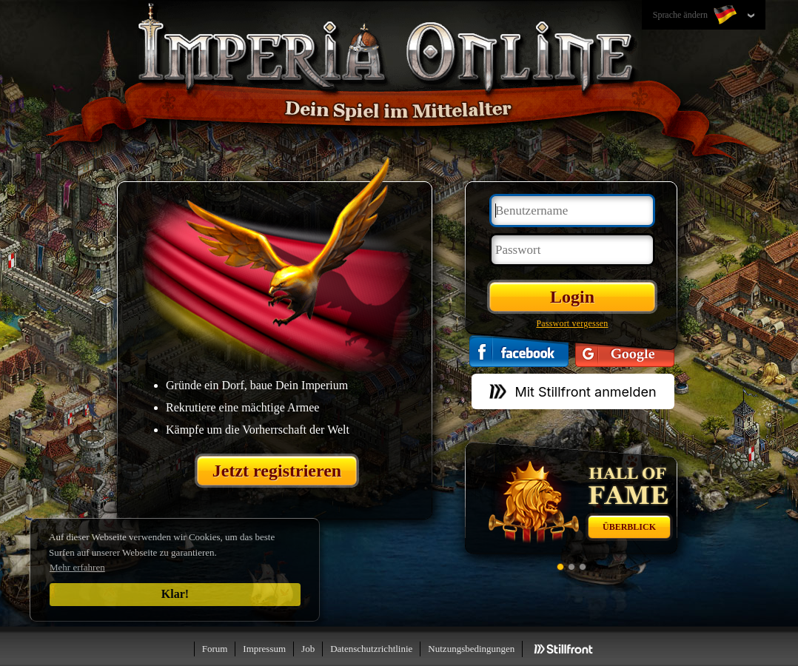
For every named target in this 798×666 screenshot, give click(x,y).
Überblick (629, 527)
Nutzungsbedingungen (471, 648)
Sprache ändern (696, 15)
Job (308, 648)
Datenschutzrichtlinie (371, 648)
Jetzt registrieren (276, 470)
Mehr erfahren (77, 567)
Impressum (264, 648)
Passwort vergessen (572, 323)
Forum (215, 648)
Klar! (175, 594)
